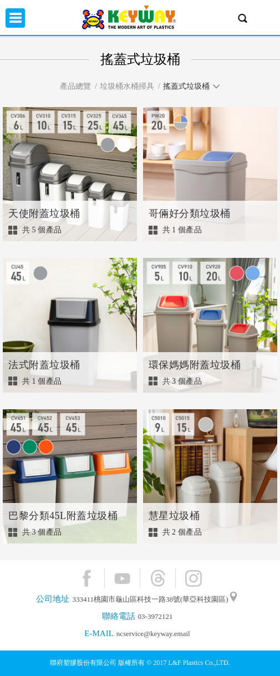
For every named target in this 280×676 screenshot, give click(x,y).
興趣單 (264, 18)
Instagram (193, 578)
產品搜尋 (242, 18)
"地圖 (233, 599)
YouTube (122, 578)
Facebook (86, 578)
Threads (157, 578)
